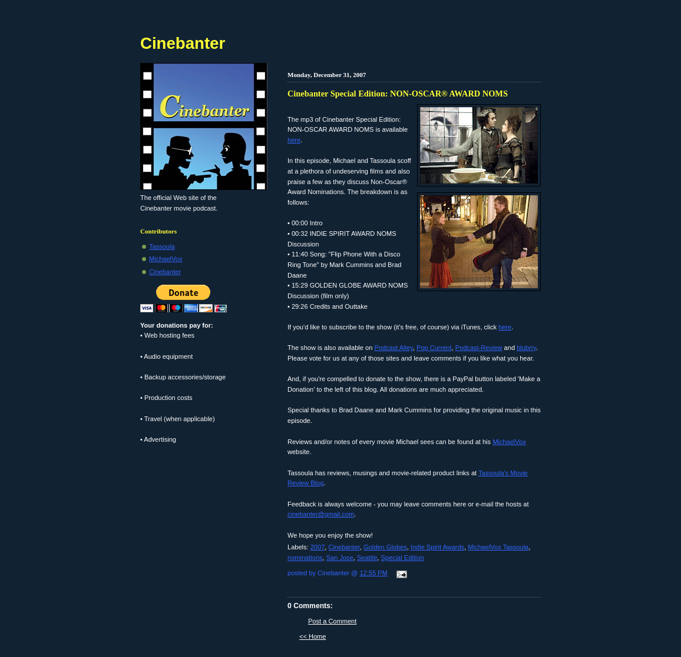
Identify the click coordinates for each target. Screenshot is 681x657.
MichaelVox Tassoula (498, 547)
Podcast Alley (393, 347)
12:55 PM (373, 572)
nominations (305, 557)
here (293, 140)
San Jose (339, 557)
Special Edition (402, 557)
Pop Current (434, 347)
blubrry (526, 347)
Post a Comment (332, 621)
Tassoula (162, 246)
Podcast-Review (479, 347)
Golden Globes (385, 547)
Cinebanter (343, 547)
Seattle (367, 557)
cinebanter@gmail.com (320, 514)
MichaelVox (509, 441)
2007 (317, 547)
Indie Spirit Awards (437, 547)
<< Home (312, 636)
